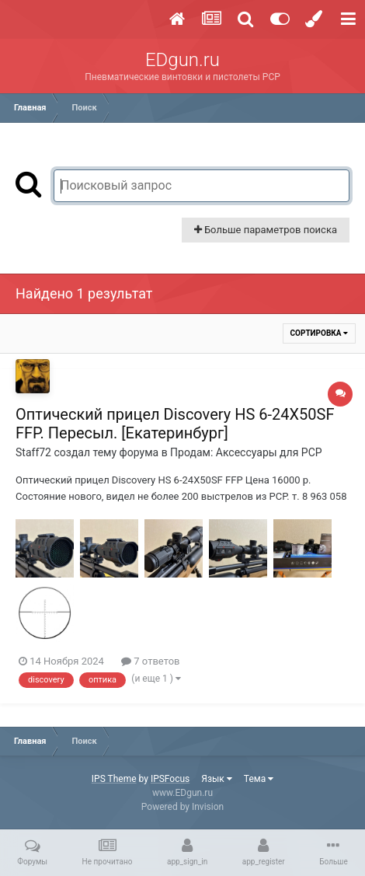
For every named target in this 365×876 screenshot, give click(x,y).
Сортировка (319, 333)
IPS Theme (114, 778)
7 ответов (150, 661)
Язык (216, 778)
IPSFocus (170, 778)
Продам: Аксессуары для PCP (246, 452)
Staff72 (33, 452)
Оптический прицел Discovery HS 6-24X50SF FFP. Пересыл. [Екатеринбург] (175, 423)
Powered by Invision (182, 806)
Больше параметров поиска (265, 230)
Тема (258, 778)
